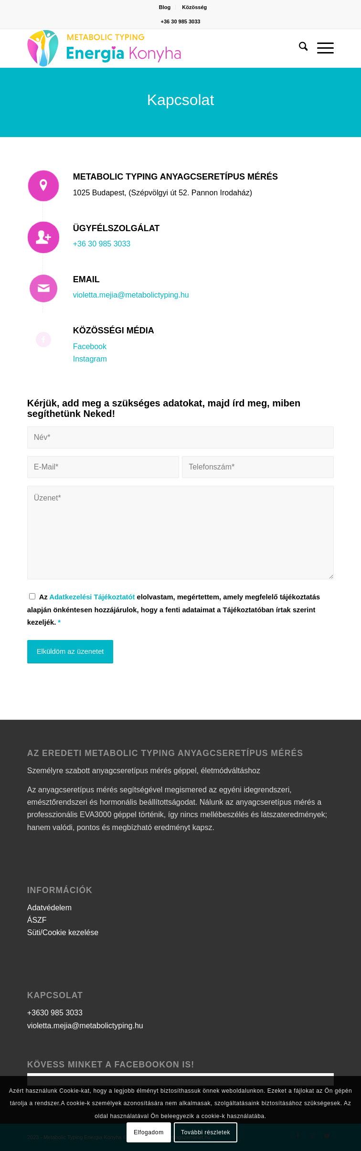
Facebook (89, 346)
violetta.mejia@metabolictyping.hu (131, 295)
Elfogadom (149, 1132)
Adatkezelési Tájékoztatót (92, 597)
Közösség (194, 7)
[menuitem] (165, 7)
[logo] (150, 48)
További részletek (205, 1132)
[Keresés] (298, 48)
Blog (164, 7)
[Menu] (321, 48)
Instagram (90, 359)
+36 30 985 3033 (181, 21)
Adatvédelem (49, 908)
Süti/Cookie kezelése (62, 932)
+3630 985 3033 (55, 1013)
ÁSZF (37, 920)
